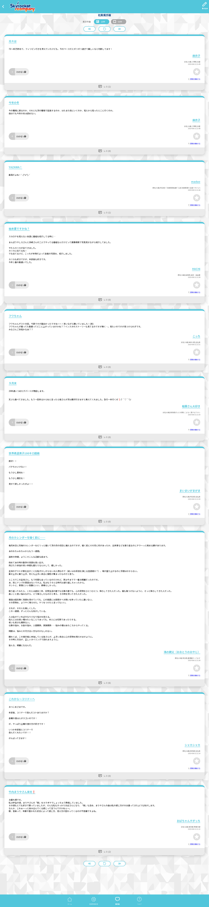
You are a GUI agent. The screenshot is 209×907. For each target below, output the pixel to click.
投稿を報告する (195, 79)
